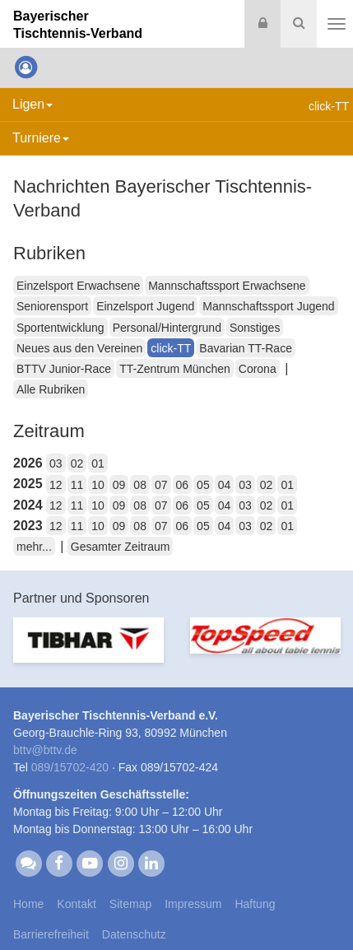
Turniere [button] (40, 138)
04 (224, 484)
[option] (88, 649)
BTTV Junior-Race (63, 368)
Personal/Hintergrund (167, 327)
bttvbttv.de (45, 750)
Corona (257, 368)
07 (161, 484)
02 (77, 463)
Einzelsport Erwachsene (78, 285)
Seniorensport (52, 306)
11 (77, 484)
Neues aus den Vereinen (79, 348)
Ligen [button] (32, 104)
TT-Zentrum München (174, 368)
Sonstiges (255, 327)
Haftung (255, 903)
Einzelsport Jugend (145, 306)
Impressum (193, 903)
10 (98, 484)
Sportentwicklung (60, 327)
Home (28, 903)
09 (119, 484)
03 (56, 463)
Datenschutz (134, 934)
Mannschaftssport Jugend (268, 306)
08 (139, 484)
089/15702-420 (70, 767)
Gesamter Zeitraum (120, 546)
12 (56, 484)
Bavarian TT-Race (245, 348)
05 (203, 484)
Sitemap (130, 903)
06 (182, 484)
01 (98, 463)
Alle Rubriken (50, 389)
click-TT (171, 348)
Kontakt (76, 903)
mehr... (34, 546)
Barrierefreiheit (51, 934)
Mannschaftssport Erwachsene (226, 285)
